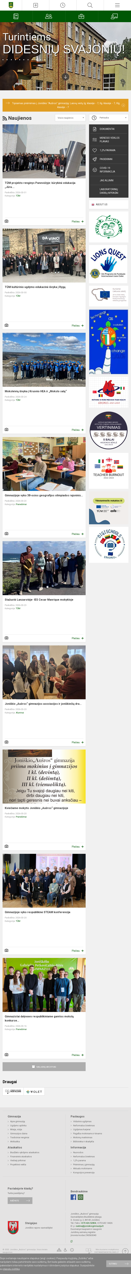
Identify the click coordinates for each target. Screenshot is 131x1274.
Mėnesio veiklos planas (106, 139)
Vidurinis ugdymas (82, 1121)
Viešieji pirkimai (18, 1160)
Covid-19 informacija (103, 170)
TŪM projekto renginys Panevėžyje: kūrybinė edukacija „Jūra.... (40, 185)
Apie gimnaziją (17, 1121)
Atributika (15, 1141)
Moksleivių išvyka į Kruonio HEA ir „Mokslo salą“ (36, 391)
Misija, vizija (16, 1129)
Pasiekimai (102, 159)
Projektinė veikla (18, 1164)
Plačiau (76, 221)
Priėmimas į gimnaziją (83, 1164)
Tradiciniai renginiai (19, 1137)
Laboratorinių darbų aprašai (109, 191)
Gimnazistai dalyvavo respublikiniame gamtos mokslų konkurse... (39, 1018)
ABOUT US (101, 204)
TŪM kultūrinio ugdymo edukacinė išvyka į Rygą (35, 287)
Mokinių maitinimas (82, 1137)
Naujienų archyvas (46, 1067)
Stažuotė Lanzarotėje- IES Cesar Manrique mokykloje (39, 599)
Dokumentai (103, 129)
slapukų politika (11, 1269)
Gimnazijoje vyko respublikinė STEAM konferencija (37, 912)
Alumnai (20, 712)
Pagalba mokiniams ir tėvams (87, 1133)
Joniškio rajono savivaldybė (39, 1227)
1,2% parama (103, 150)
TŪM (18, 195)
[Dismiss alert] (123, 105)
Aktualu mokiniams (82, 1168)
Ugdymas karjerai (81, 1129)
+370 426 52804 (88, 1223)
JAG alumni (106, 180)
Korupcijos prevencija (83, 1172)
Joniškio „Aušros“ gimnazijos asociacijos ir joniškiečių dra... (43, 703)
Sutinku (113, 1263)
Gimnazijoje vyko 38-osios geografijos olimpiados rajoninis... (44, 495)
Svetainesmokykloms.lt (106, 1252)
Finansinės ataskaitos (21, 1156)
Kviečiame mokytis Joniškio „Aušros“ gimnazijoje (36, 808)
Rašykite (14, 1200)
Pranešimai (21, 504)
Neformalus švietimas (84, 1125)
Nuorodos (78, 1152)
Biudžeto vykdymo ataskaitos (24, 1152)
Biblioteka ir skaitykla (83, 1141)
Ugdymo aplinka (18, 1125)
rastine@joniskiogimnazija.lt (90, 1226)
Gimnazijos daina (18, 1133)
